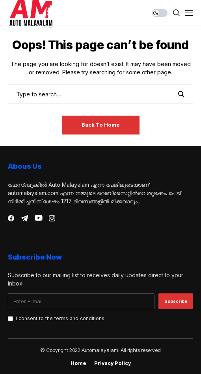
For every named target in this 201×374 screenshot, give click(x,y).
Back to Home (101, 125)
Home (78, 363)
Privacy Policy (112, 363)
